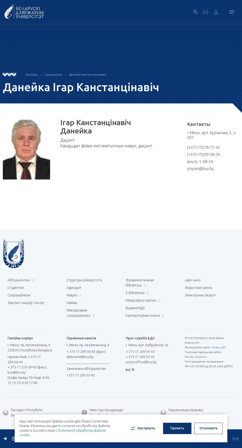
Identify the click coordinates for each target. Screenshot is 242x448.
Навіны (72, 303)
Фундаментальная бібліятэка (140, 282)
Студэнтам (16, 288)
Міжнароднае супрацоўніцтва (81, 312)
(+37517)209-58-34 (203, 154)
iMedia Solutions (196, 356)
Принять (177, 428)
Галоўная (31, 74)
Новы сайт (219, 347)
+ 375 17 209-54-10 (140, 352)
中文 (236, 439)
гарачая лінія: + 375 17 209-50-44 (24, 359)
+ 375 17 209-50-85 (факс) (86, 352)
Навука (74, 295)
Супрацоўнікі (53, 74)
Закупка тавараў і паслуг (26, 303)
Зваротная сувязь (198, 288)
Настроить (142, 428)
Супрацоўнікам (19, 295)
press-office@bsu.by (141, 362)
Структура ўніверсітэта (84, 280)
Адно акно (193, 280)
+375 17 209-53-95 (81, 375)
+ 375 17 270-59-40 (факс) (27, 367)
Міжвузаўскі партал (142, 300)
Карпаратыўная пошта (144, 315)
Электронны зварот (200, 295)
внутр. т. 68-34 (200, 161)
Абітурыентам (20, 280)
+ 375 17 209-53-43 (140, 357)
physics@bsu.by (200, 168)
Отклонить (208, 428)
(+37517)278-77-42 (203, 147)
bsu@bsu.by (17, 372)
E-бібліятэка (137, 293)
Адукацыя (74, 288)
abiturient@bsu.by (80, 357)
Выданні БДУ (135, 308)
